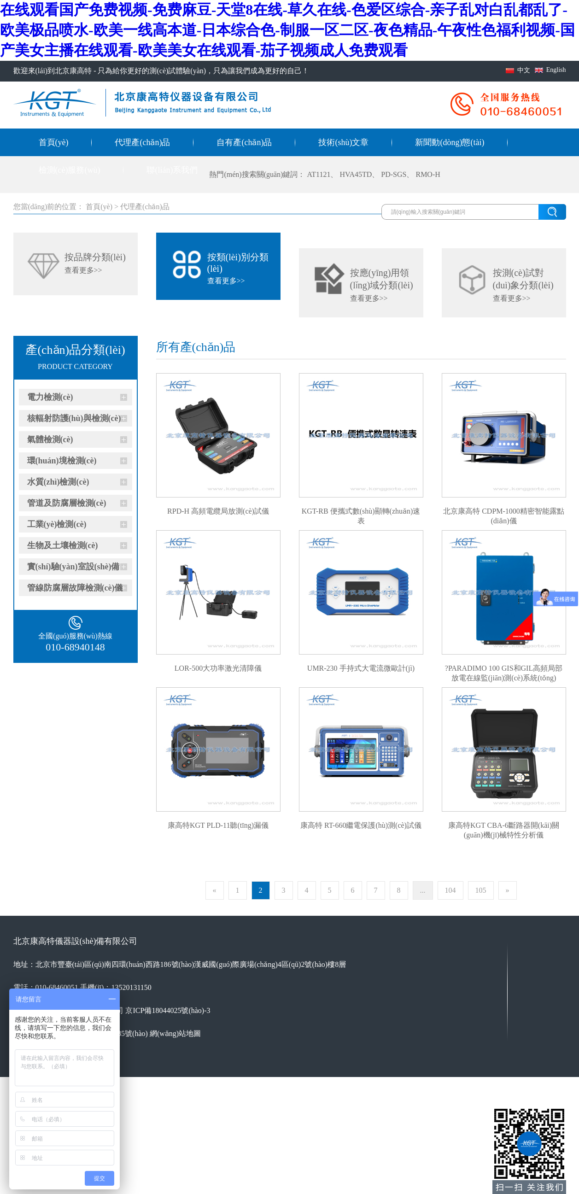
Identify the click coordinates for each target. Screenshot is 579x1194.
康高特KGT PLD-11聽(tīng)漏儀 (218, 825)
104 (450, 890)
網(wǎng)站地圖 (175, 1033)
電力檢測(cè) (50, 397)
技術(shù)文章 (343, 142)
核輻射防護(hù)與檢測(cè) (74, 418)
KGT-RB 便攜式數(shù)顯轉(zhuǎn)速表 (361, 511)
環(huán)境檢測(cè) (62, 460)
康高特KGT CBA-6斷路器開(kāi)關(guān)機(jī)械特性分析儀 (503, 826)
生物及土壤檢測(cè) (62, 545)
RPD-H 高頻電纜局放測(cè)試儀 (218, 511)
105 (480, 890)
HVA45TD (355, 174)
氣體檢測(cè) (50, 439)
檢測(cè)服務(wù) (69, 170)
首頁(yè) (54, 142)
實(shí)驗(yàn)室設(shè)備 (73, 566)
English (556, 69)
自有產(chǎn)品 (244, 142)
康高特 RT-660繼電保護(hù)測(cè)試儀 (360, 825)
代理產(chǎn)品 (142, 142)
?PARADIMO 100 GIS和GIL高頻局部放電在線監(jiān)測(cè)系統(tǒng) (503, 668)
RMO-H (427, 174)
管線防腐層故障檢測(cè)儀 (75, 587)
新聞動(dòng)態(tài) (449, 142)
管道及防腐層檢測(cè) (66, 503)
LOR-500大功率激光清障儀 (218, 668)
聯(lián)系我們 (172, 170)
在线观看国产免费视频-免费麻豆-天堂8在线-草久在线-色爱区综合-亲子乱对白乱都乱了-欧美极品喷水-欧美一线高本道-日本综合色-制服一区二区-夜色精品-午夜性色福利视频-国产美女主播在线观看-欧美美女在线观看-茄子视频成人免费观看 (287, 30)
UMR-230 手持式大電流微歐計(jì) (361, 668)
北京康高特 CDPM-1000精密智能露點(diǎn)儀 (503, 511)
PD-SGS (393, 174)
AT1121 (318, 174)
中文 (523, 70)
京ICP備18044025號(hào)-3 (167, 1010)
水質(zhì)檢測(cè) (58, 481)
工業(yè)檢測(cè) (57, 524)
